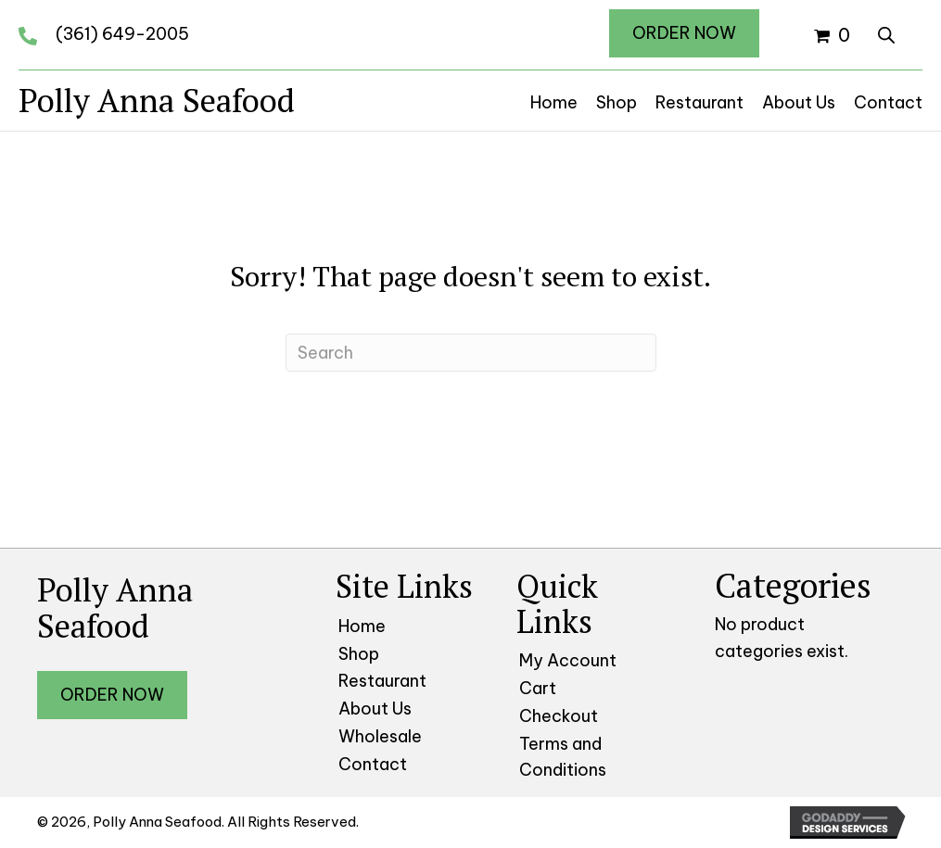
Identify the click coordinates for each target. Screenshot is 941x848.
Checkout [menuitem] (558, 716)
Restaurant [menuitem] (382, 680)
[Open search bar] (886, 32)
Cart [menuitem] (537, 688)
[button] (684, 33)
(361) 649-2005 (122, 33)
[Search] (471, 353)
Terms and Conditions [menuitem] (562, 757)
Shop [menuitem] (358, 653)
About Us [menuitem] (375, 708)
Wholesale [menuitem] (380, 736)
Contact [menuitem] (372, 764)
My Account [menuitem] (568, 660)
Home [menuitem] (362, 626)
